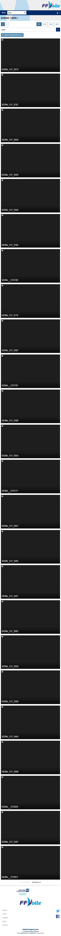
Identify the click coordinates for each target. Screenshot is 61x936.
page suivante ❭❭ (36, 882)
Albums (51, 24)
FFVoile (51, 5)
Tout (39, 24)
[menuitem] (58, 13)
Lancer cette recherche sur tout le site (12, 35)
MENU (4, 12)
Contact (4, 914)
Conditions (5, 918)
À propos (4, 910)
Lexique (4, 921)
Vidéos (44, 24)
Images (57, 24)
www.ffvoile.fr (40, 933)
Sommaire (5, 925)
